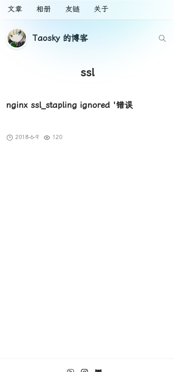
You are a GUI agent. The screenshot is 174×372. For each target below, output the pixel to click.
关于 (101, 9)
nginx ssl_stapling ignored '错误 (69, 105)
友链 (72, 9)
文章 (14, 9)
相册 (43, 9)
